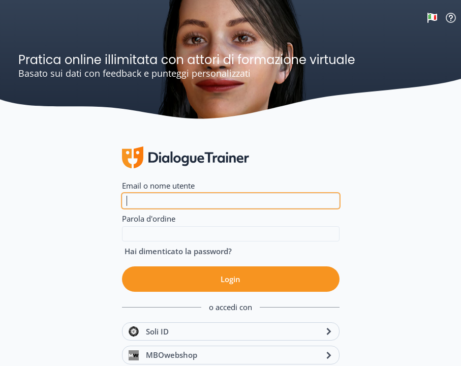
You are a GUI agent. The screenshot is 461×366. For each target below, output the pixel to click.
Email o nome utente (158, 185)
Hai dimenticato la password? (178, 251)
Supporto (451, 18)
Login (230, 279)
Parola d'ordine (148, 219)
